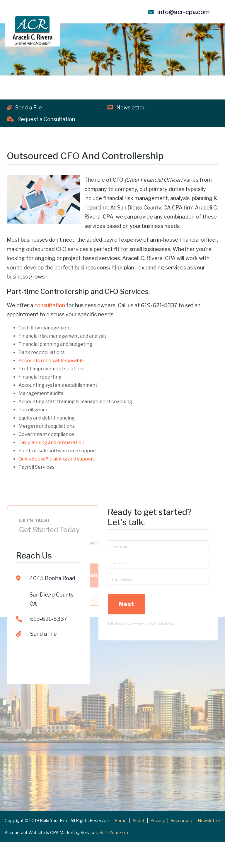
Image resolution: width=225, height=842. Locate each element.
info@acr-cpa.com (179, 12)
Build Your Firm (113, 832)
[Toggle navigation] (216, 27)
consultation (49, 305)
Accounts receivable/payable (51, 360)
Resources (181, 820)
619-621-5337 (48, 583)
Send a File (24, 107)
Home (121, 820)
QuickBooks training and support (56, 459)
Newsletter (126, 107)
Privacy (157, 820)
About (138, 820)
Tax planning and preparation (51, 442)
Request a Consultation (41, 119)
